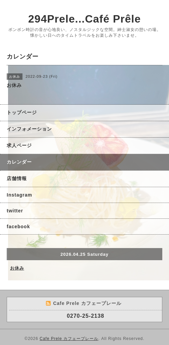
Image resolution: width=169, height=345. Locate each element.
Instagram (19, 195)
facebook (18, 226)
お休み (17, 268)
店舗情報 (17, 178)
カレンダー (19, 162)
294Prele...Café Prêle (84, 19)
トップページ (22, 112)
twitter (15, 210)
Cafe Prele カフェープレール (69, 338)
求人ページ (19, 145)
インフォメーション (29, 129)
